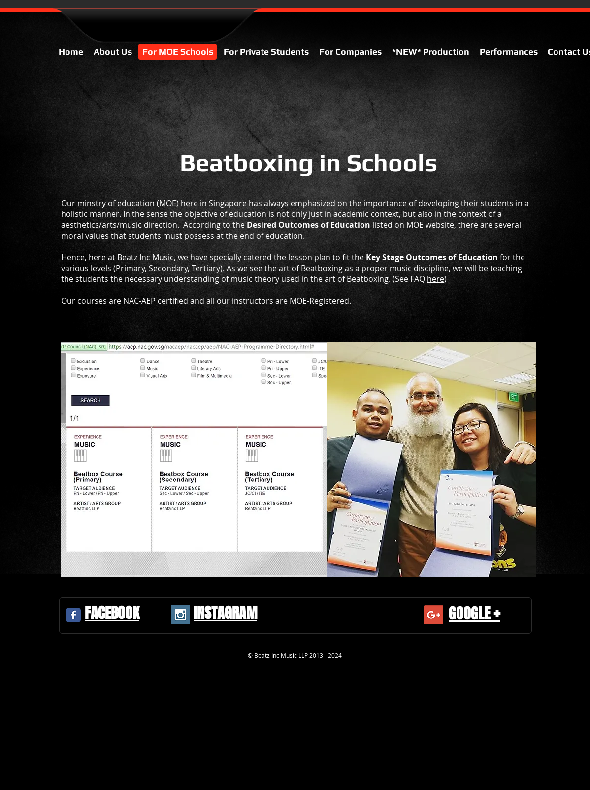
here (435, 279)
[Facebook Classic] (73, 615)
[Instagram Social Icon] (180, 614)
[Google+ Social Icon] (433, 614)
